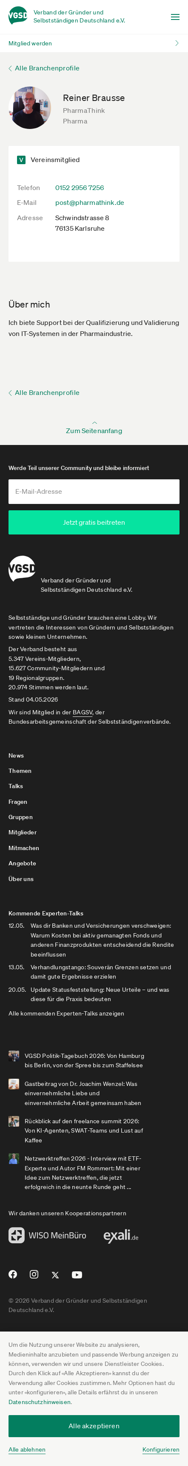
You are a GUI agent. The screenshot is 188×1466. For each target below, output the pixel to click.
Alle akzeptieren (94, 1425)
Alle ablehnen (27, 1449)
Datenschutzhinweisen (40, 1402)
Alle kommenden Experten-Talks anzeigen (67, 1011)
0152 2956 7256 (79, 187)
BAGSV (82, 710)
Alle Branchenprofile (47, 68)
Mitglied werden (30, 43)
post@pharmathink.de (89, 202)
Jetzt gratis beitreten (94, 522)
